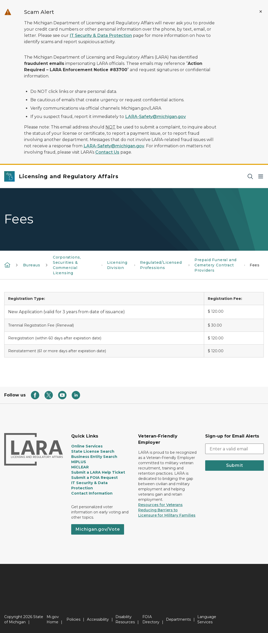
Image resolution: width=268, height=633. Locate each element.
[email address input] (234, 449)
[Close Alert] (260, 11)
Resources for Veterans (160, 504)
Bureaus (31, 265)
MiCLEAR (80, 467)
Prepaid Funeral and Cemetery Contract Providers (215, 265)
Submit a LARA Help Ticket (98, 472)
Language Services (206, 619)
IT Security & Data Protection (101, 35)
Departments (178, 619)
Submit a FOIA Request (94, 477)
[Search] (250, 176)
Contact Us (107, 152)
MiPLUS (78, 462)
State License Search (92, 451)
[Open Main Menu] (261, 176)
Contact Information (92, 493)
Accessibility (98, 619)
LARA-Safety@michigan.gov (155, 116)
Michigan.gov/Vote (97, 529)
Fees (255, 265)
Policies (73, 619)
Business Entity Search (94, 456)
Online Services (87, 446)
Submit (234, 465)
